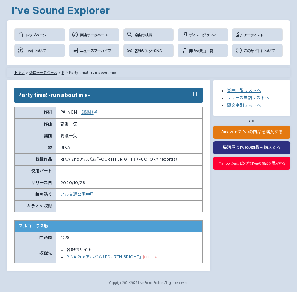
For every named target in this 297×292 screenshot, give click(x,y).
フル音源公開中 (75, 194)
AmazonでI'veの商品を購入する (252, 131)
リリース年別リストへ (248, 97)
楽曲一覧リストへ (244, 90)
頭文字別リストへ (244, 105)
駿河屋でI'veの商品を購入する (252, 147)
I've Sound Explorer (61, 10)
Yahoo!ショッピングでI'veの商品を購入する (252, 163)
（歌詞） (87, 112)
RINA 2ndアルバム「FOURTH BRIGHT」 (104, 257)
